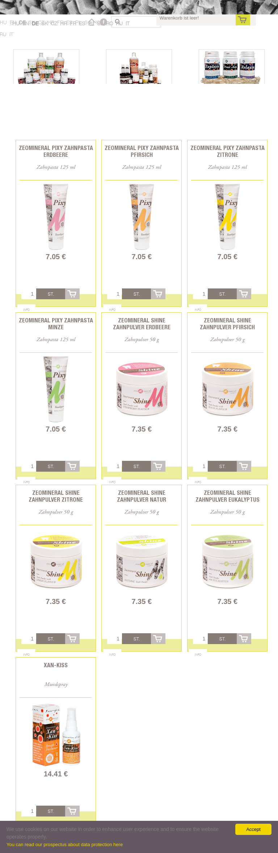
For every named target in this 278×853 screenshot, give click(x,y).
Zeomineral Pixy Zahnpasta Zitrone (227, 151)
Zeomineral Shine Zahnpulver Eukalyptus (227, 496)
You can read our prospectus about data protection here (65, 844)
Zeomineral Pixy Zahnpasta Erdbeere (56, 151)
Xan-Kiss (56, 665)
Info (26, 310)
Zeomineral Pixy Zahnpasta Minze (56, 324)
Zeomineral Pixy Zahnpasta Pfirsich (142, 151)
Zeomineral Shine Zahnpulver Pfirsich (227, 324)
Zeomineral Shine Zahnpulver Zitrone (56, 496)
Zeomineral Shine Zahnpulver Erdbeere (141, 324)
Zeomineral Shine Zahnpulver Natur (141, 496)
